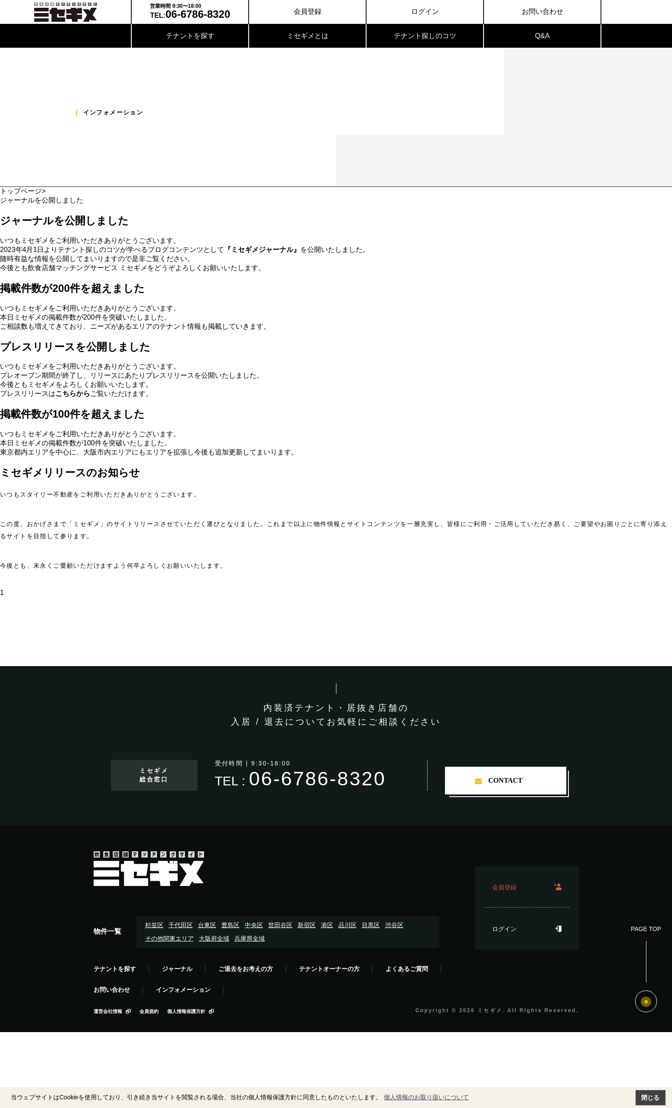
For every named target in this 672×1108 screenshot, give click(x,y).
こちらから (72, 393)
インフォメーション (183, 989)
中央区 (254, 925)
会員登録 (307, 11)
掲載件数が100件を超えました (72, 414)
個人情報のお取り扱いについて (426, 1097)
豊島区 (230, 925)
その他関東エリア (169, 938)
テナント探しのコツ (425, 35)
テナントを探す (190, 35)
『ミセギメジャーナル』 (262, 249)
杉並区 (154, 925)
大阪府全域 (214, 938)
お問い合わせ (542, 11)
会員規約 (149, 1011)
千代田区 (181, 925)
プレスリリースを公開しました (75, 347)
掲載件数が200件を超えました (72, 288)
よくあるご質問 (407, 968)
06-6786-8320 (317, 779)
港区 (327, 925)
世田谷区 (280, 925)
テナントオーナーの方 (329, 968)
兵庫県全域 (249, 938)
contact (505, 780)
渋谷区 (394, 925)
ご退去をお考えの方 (245, 968)
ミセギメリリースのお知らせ (70, 472)
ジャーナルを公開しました (64, 220)
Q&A (542, 35)
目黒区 (371, 925)
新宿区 (307, 925)
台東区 (207, 925)
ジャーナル (177, 968)
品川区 (347, 925)
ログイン (425, 11)
